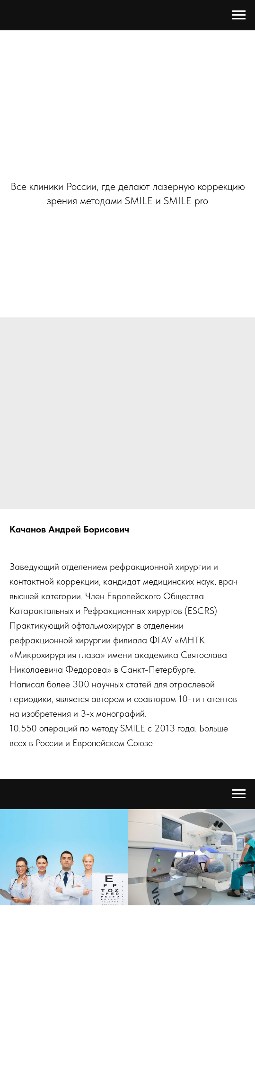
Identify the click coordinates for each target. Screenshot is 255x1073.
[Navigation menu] (239, 15)
